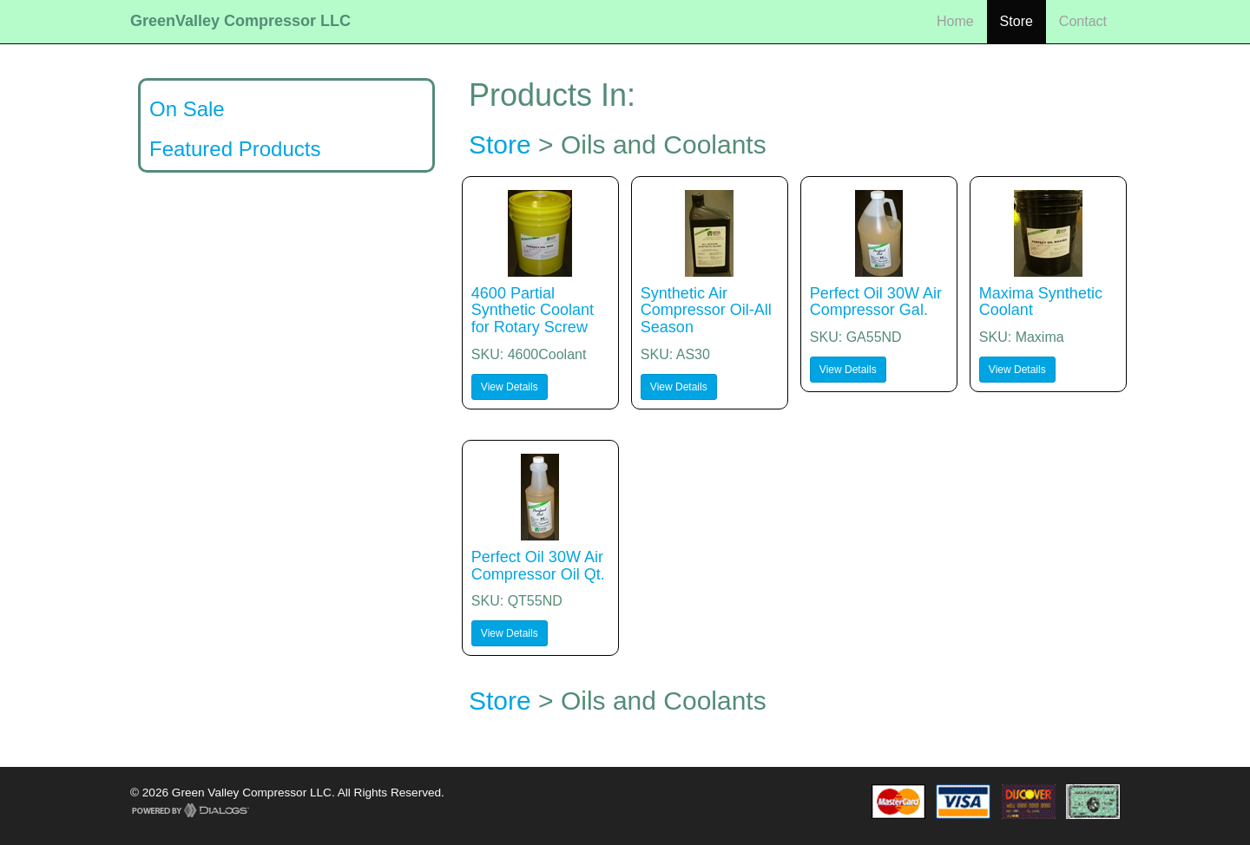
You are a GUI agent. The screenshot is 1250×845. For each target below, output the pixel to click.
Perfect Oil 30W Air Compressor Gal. (876, 302)
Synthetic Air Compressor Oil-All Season (706, 311)
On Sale (187, 109)
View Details (509, 387)
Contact (1083, 21)
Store (1016, 21)
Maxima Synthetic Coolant (1040, 302)
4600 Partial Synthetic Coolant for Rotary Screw (532, 311)
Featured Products (234, 148)
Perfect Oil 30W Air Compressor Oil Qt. (538, 565)
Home (955, 21)
